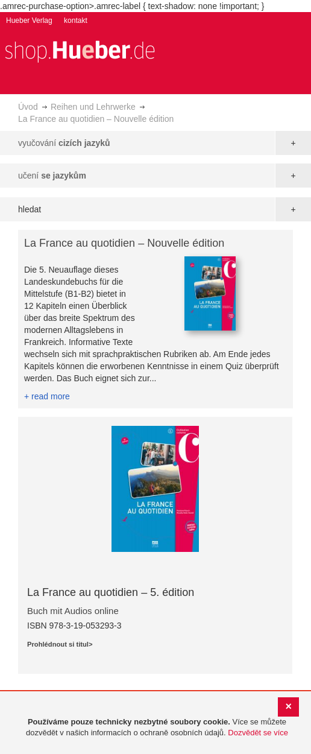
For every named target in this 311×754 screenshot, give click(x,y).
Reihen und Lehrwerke (93, 107)
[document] (157, 728)
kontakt (75, 20)
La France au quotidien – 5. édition (110, 592)
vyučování (64, 143)
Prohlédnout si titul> (59, 644)
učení (52, 175)
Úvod (28, 107)
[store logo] (79, 50)
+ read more (47, 396)
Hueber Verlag (29, 20)
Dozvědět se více (258, 732)
